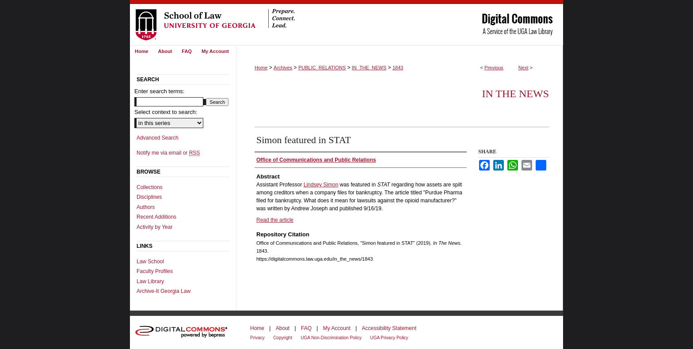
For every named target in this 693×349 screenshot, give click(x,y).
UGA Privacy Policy (389, 337)
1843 (397, 67)
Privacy (257, 337)
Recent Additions (156, 217)
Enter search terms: (159, 91)
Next (523, 67)
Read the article (274, 220)
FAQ (306, 328)
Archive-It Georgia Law (163, 291)
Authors (146, 207)
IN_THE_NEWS (369, 67)
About (282, 328)
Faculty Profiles (155, 271)
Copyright (282, 337)
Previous (493, 67)
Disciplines (149, 197)
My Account (336, 328)
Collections (150, 187)
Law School (150, 261)
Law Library (150, 281)
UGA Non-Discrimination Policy (331, 337)
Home (261, 67)
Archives (283, 67)
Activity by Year (154, 227)
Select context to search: (165, 112)
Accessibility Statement (389, 328)
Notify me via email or (168, 153)
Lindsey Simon (321, 185)
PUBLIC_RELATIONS (322, 67)
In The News (515, 93)
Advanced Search (158, 138)
